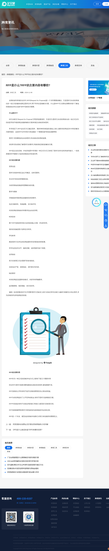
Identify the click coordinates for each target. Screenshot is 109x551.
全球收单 (54, 515)
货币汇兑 (54, 511)
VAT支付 (54, 527)
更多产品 (47, 4)
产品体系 (54, 498)
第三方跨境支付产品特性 (96, 117)
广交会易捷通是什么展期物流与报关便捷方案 (23, 457)
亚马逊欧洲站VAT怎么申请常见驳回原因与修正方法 (25, 465)
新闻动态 (87, 507)
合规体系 (65, 503)
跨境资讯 (10, 74)
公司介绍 (87, 503)
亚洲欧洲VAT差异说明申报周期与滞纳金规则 (23, 468)
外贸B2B (29, 4)
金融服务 (76, 515)
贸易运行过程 (93, 133)
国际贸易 (91, 125)
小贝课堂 (98, 503)
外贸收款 (76, 503)
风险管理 (65, 507)
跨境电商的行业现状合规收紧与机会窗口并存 (23, 472)
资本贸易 (91, 129)
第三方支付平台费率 (95, 121)
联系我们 (87, 511)
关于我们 (73, 4)
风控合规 (56, 4)
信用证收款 (54, 519)
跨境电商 (38, 4)
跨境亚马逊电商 (93, 113)
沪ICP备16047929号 (48, 548)
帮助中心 (64, 4)
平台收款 (76, 507)
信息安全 (65, 511)
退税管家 (54, 523)
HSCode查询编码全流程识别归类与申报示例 (23, 461)
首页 (3, 74)
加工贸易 (99, 129)
